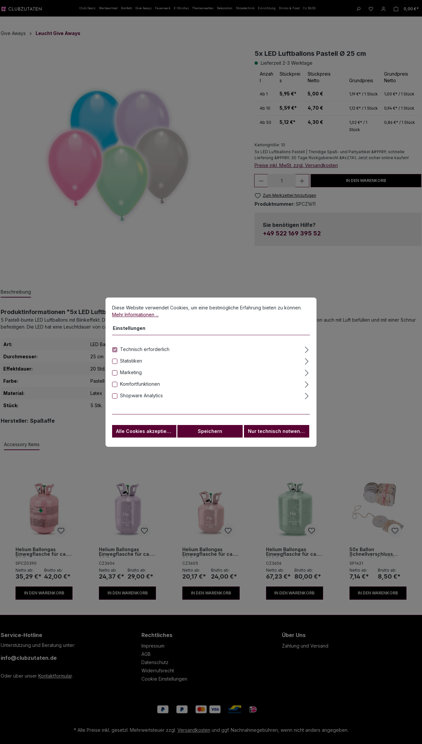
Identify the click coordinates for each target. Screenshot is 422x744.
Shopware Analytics (141, 401)
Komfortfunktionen (140, 390)
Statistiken (131, 367)
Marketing (131, 378)
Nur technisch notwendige (278, 437)
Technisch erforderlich (144, 355)
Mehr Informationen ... (135, 320)
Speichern (210, 437)
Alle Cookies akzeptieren (145, 437)
